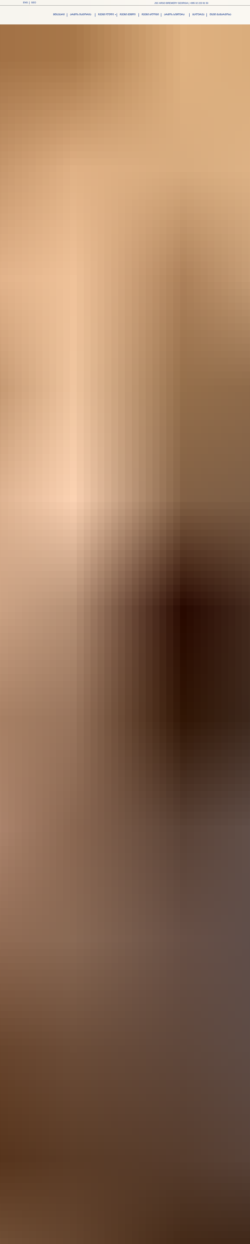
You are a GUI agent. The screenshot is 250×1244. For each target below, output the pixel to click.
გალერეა (198, 14)
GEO (33, 2)
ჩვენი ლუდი (106, 14)
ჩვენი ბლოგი (150, 14)
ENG (25, 2)
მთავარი (59, 14)
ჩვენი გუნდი (128, 14)
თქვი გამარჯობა (220, 14)
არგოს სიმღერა (174, 14)
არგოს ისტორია (80, 14)
